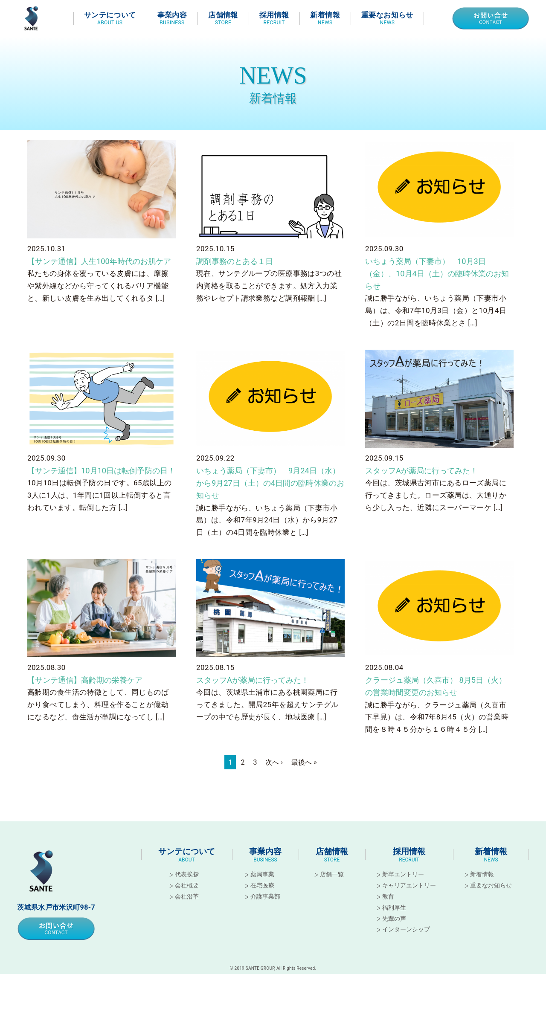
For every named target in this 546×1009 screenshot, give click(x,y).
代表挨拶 (187, 890)
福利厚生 (394, 922)
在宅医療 (262, 901)
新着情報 (482, 890)
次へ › (274, 778)
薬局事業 (262, 890)
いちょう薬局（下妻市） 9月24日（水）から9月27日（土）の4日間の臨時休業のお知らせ (269, 494)
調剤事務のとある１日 (239, 268)
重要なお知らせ (491, 901)
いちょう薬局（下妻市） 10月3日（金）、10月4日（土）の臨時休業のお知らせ (436, 281)
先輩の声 (394, 934)
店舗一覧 (332, 890)
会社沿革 (187, 912)
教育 (388, 912)
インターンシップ (406, 945)
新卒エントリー (403, 890)
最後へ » (304, 778)
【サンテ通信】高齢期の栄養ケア (91, 694)
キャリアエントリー (409, 901)
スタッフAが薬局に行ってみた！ (427, 481)
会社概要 (187, 901)
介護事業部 (265, 912)
